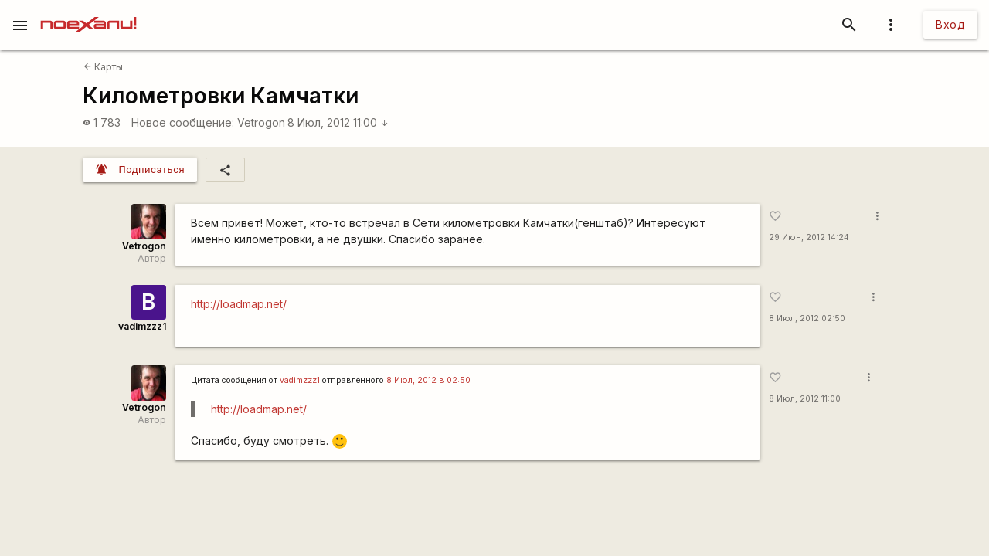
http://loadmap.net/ (239, 303)
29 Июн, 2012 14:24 (809, 237)
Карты (103, 67)
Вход (950, 24)
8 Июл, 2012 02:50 (807, 319)
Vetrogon (261, 122)
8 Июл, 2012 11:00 (338, 122)
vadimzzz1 (142, 326)
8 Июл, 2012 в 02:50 (428, 380)
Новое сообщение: (182, 122)
